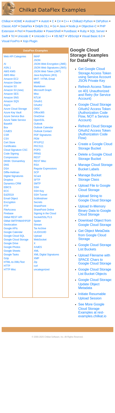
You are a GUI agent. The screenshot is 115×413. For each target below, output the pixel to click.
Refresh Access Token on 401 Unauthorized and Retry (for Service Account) (94, 92)
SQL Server (97, 31)
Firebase (8, 213)
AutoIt (45, 21)
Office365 (39, 112)
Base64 (8, 123)
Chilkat (6, 21)
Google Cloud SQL (14, 235)
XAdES (38, 247)
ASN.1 (7, 67)
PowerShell (53, 31)
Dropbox (8, 179)
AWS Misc (9, 75)
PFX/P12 (39, 142)
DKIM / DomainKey (14, 161)
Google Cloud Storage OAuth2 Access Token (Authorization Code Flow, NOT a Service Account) (94, 112)
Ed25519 (9, 194)
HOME (17, 21)
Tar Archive (40, 228)
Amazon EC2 (11, 78)
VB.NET (59, 36)
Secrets (38, 202)
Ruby (83, 31)
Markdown (39, 86)
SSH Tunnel (40, 194)
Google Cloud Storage (16, 239)
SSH (36, 187)
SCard (37, 176)
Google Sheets (12, 250)
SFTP (37, 179)
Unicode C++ (42, 36)
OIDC (37, 108)
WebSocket (40, 239)
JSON (37, 60)
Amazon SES (11, 93)
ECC (6, 191)
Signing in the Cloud (45, 213)
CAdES (8, 131)
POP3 (37, 149)
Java (62, 26)
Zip (35, 262)
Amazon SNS (11, 97)
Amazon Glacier (12, 82)
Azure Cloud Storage (15, 108)
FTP (6, 206)
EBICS (7, 187)
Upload (38, 235)
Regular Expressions (45, 168)
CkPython (102, 21)
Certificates (10, 146)
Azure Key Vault (12, 112)
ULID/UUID (40, 232)
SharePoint (40, 206)
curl (36, 265)
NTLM (37, 97)
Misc (36, 93)
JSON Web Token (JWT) (47, 71)
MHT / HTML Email (44, 78)
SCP (36, 172)
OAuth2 (38, 105)
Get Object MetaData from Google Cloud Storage (93, 235)
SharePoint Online (44, 209)
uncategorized (41, 269)
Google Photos (12, 247)
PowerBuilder (34, 31)
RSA (36, 164)
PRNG (37, 153)
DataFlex (26, 26)
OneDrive (39, 116)
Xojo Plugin (30, 41)
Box (6, 127)
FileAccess (10, 209)
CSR (6, 135)
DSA (6, 168)
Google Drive (11, 243)
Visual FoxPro (11, 41)
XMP (36, 258)
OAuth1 (38, 101)
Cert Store (9, 142)
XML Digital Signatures (46, 254)
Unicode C (24, 36)
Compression (11, 157)
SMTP (37, 183)
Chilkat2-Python (82, 21)
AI (5, 64)
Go (54, 26)
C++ (66, 21)
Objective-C (89, 26)
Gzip (6, 258)
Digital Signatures (13, 176)
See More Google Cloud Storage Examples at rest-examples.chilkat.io (92, 310)
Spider (37, 220)
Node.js (73, 26)
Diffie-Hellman (11, 172)
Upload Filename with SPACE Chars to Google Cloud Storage (94, 259)
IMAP (37, 56)
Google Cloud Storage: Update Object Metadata (95, 284)
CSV (6, 138)
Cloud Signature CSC (16, 149)
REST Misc (40, 161)
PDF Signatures (42, 135)
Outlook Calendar (43, 127)
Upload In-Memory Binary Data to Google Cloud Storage (94, 210)
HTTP (7, 265)
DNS (6, 164)
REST (37, 157)
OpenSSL (39, 120)
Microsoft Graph (42, 90)
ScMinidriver (41, 198)
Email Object (11, 198)
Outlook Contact (43, 131)
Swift (5, 36)
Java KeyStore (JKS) (45, 75)
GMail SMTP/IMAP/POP (17, 220)
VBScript (73, 36)
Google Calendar (13, 232)
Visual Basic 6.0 (92, 36)
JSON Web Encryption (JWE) (50, 64)
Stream (38, 224)
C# (59, 21)
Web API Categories (15, 56)
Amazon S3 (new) (13, 90)
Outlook (38, 123)
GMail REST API (13, 217)
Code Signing (11, 153)
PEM (36, 138)
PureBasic (70, 31)
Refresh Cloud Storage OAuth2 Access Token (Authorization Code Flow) (95, 132)
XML (36, 250)
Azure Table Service (15, 120)
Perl (20, 31)
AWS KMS (9, 71)
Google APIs (11, 228)
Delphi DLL (42, 26)
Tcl (13, 36)
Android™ (31, 21)
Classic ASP (9, 26)
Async (7, 105)
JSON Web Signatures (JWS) (50, 67)
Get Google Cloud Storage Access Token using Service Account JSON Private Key (94, 74)
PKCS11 (38, 146)
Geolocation (10, 224)
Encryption (10, 202)
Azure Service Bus (14, 116)
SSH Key (39, 191)
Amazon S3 (10, 86)
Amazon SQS (11, 101)
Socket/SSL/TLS (43, 217)
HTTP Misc (10, 269)
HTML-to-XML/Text (14, 262)
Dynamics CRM (12, 183)
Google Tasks (11, 254)
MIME (37, 82)
